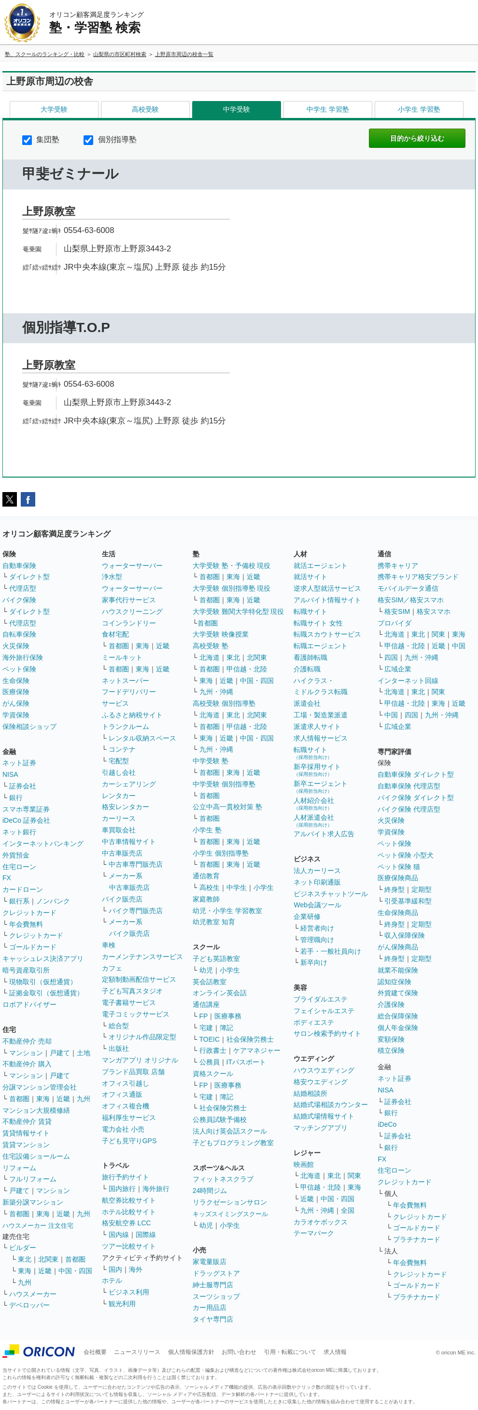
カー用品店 (209, 1307)
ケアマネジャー (257, 1050)
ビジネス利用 (129, 1292)
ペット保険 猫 (399, 867)
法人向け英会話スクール (230, 1131)
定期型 (421, 889)
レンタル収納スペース (142, 738)
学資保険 (15, 715)
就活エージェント (321, 565)
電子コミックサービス (135, 1014)
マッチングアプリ (321, 1128)
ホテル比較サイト (129, 1212)
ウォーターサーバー (132, 565)
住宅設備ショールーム (36, 1156)
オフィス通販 (122, 1094)
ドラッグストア (216, 1273)
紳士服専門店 (213, 1285)
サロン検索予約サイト (327, 1033)
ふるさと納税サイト (132, 715)
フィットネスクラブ (223, 1179)
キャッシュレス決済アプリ (43, 958)
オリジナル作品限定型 (142, 1037)
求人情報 (335, 1352)
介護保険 (391, 1004)
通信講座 (206, 1004)
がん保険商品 (398, 947)
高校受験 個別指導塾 (224, 703)
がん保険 (15, 703)
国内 (115, 1269)
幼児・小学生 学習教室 (227, 911)
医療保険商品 (398, 878)
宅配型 (119, 761)
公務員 (209, 1062)
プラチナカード (416, 1239)
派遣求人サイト (317, 726)
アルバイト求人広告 (324, 834)
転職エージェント (321, 646)
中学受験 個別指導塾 (224, 784)
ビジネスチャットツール (331, 894)
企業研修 (307, 916)
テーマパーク (314, 1233)
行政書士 (212, 1050)
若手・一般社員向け (330, 951)
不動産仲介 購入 (27, 1064)
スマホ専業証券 (26, 809)
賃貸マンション (26, 1144)
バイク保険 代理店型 (409, 809)
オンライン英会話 (220, 993)
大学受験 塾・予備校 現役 (232, 565)
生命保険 (15, 680)
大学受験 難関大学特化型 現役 (238, 611)
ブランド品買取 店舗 (133, 1072)
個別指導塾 (110, 139)
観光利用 (122, 1304)
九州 (83, 1099)
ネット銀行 (19, 832)
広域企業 (397, 669)
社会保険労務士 (250, 1039)
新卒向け (313, 962)
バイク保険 (19, 600)
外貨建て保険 (398, 993)
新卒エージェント (321, 787)
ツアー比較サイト (129, 1246)
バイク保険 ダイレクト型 (416, 797)
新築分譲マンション (32, 1202)
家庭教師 (206, 899)
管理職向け (317, 940)
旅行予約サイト (125, 1177)
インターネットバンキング (43, 843)
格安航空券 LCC (126, 1223)
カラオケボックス (321, 1222)
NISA (10, 774)
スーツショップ (216, 1296)
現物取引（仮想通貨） (43, 982)
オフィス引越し (125, 1083)
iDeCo (387, 1124)
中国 (458, 646)
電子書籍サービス (129, 1002)
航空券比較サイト (129, 1200)
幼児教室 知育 (214, 922)
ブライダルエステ (321, 999)
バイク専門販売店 (136, 911)
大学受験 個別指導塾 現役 (232, 588)
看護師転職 (310, 657)
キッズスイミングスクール (230, 1214)
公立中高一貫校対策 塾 (227, 807)
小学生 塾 (207, 830)
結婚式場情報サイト (324, 1116)
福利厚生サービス (129, 1117)
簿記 (226, 1028)
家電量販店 (209, 1261)
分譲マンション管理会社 (39, 1087)
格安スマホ (433, 611)
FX (6, 878)
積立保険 (391, 1050)
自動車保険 (19, 565)
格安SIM (397, 611)
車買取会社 (119, 830)
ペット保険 (19, 669)
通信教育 (206, 876)
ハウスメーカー (32, 1294)
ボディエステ (314, 1022)
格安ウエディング (321, 1082)
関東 (354, 1175)
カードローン (22, 889)
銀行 (16, 797)
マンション (26, 1053)
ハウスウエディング (324, 1070)
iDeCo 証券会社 (26, 820)
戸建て (60, 1053)
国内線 (119, 1234)
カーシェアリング (129, 784)
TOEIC (209, 1039)
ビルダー (22, 1247)
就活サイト (310, 577)
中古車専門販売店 (136, 864)
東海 (43, 1099)
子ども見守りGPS (129, 1141)
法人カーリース (317, 870)
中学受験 (236, 109)
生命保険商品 (398, 912)
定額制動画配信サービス (139, 979)
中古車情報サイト (129, 841)
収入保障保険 (404, 935)
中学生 (236, 887)
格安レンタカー (125, 807)
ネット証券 (19, 763)
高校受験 (145, 109)
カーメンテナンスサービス (142, 956)
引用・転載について (290, 1352)
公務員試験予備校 (220, 1119)
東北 (24, 1259)
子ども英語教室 (216, 958)
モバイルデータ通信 (408, 588)
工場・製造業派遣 (321, 715)
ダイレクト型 (29, 577)
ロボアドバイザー (29, 1004)
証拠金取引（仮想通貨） (46, 993)
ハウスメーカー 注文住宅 (37, 1225)
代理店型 (22, 588)
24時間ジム (210, 1190)
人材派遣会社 (314, 821)
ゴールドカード (32, 947)
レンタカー (119, 795)
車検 (108, 945)
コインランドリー (129, 623)
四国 (391, 657)
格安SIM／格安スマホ (411, 600)
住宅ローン (19, 867)
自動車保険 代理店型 (409, 786)
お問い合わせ (239, 1352)
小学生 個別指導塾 (221, 853)
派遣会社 (307, 703)
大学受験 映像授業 (221, 634)
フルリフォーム (32, 1179)
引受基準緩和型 (408, 901)
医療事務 (227, 1016)
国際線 (146, 1234)
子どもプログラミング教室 (233, 1143)
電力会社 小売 (123, 1129)
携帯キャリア (398, 565)
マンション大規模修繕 (36, 1110)
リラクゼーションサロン (230, 1202)
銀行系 (19, 901)
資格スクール (213, 1073)
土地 (83, 1053)
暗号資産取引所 (26, 970)
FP (203, 1016)
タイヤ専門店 (213, 1319)
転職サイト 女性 (318, 623)
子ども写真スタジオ (132, 991)
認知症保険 (394, 982)
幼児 (206, 970)
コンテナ (122, 749)
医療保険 (15, 692)
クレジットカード (29, 912)
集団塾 (40, 139)
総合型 (119, 1026)
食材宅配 (115, 634)
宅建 (206, 1028)
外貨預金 (15, 855)
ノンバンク (53, 901)
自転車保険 (19, 634)
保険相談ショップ (29, 726)
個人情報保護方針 (191, 1352)
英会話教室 (209, 982)
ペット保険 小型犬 (406, 855)
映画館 (304, 1164)
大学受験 (54, 109)
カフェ (112, 968)
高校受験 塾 (210, 646)
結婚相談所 (310, 1093)
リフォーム (19, 1168)
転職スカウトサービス (327, 634)
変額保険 (391, 1039)
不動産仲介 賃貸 (27, 1121)
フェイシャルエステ (324, 1011)
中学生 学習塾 (328, 109)
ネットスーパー (125, 680)
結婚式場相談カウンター (331, 1104)
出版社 (119, 1048)
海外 (135, 1269)
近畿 (63, 1099)
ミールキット (122, 657)
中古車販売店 (122, 853)
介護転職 (307, 669)
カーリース (119, 818)
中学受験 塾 (210, 761)
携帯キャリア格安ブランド (418, 577)
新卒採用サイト (317, 770)
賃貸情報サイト (26, 1133)
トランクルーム (125, 726)
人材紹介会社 (314, 804)
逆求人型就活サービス (327, 588)
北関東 (48, 1259)
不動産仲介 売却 (27, 1041)
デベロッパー (29, 1305)
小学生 (263, 887)
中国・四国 (75, 1271)
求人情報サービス (321, 738)
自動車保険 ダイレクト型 (416, 774)
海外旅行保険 (22, 657)
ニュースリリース (137, 1352)
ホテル (112, 1280)
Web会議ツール (317, 905)
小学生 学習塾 (419, 109)
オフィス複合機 (125, 1106)
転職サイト (310, 611)
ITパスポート (246, 1062)
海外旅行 (155, 1188)
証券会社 (22, 786)
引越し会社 (119, 772)
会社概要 (95, 1352)
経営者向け (317, 928)
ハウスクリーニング (132, 611)
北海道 (209, 657)
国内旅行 (122, 1188)
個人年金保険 (398, 1028)
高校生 (209, 887)
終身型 (394, 889)
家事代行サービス (129, 600)
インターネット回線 (408, 680)
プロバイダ (394, 623)
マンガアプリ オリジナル (140, 1060)
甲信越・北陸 (246, 669)
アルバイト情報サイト (327, 600)
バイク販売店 (122, 899)
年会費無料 (26, 924)
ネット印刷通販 (317, 882)
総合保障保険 (398, 1016)
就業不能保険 (398, 970)
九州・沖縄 (216, 692)
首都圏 (19, 1099)
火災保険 (15, 646)
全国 (347, 1210)
